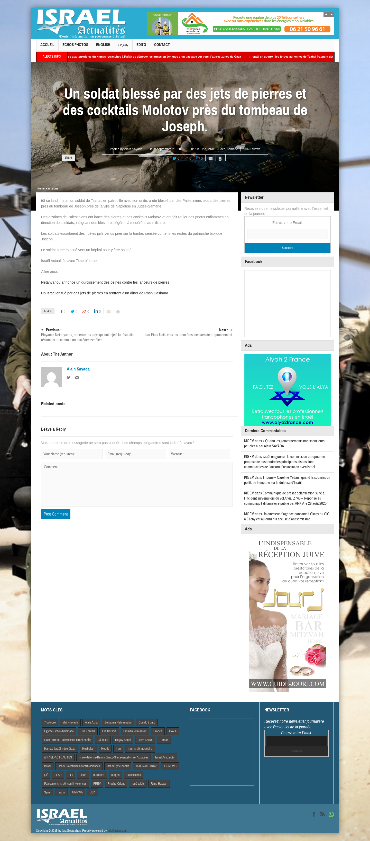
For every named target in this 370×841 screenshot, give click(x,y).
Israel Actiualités (164, 757)
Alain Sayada (133, 149)
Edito (141, 46)
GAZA (173, 731)
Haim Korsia (145, 740)
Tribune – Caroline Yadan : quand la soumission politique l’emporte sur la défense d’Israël (287, 480)
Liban (83, 775)
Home (41, 188)
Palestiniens (133, 775)
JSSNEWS (170, 766)
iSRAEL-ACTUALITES (58, 757)
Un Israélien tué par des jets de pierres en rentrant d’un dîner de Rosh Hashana (104, 293)
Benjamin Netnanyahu (118, 722)
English (103, 46)
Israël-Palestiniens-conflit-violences (79, 766)
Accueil (47, 46)
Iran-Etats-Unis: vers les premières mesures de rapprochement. (185, 332)
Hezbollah (88, 749)
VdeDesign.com (117, 831)
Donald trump (146, 722)
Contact (162, 46)
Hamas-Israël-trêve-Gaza (59, 749)
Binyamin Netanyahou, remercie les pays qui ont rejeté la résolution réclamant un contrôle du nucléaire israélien (89, 334)
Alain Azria (91, 722)
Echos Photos (75, 46)
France (157, 731)
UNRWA (77, 792)
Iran (118, 749)
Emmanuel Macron (134, 731)
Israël (211, 149)
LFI (71, 775)
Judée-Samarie (227, 149)
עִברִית (123, 46)
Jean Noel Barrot (146, 766)
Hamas (164, 740)
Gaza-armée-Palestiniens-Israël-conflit (67, 740)
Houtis (105, 749)
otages (115, 775)
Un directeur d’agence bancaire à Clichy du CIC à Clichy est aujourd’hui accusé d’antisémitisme (286, 517)
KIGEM (249, 441)
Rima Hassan (159, 784)
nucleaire (98, 775)
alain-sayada (70, 722)
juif (46, 775)
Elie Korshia (109, 731)
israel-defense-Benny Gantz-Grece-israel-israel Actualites (113, 757)
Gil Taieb (103, 740)
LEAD (58, 775)
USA (92, 792)
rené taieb (138, 784)
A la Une (200, 149)
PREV (97, 784)
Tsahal (61, 792)
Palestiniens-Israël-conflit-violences (65, 784)
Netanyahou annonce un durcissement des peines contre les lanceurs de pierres (105, 282)
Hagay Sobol (123, 740)
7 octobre (50, 722)
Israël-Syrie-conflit (118, 766)
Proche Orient (116, 784)
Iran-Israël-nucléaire (140, 749)
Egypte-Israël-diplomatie (59, 731)
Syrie (47, 792)
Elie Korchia (88, 731)
